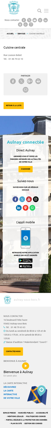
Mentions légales (15, 416)
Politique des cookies (36, 416)
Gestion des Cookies (33, 423)
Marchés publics (25, 413)
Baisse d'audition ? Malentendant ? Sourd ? (26, 342)
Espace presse (9, 413)
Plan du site (16, 423)
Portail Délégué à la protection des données (26, 420)
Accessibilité (42, 413)
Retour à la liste (13, 105)
